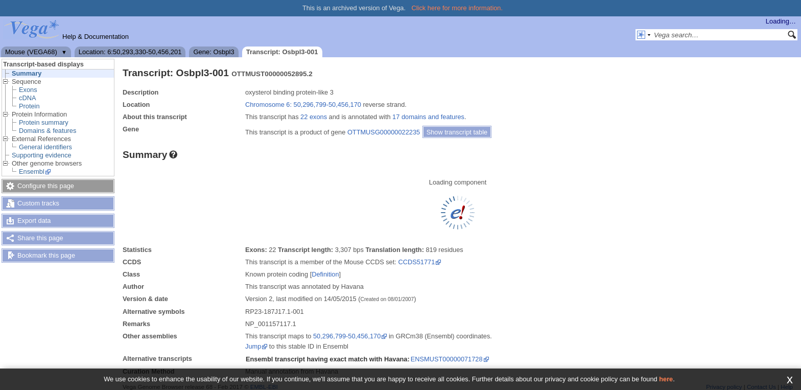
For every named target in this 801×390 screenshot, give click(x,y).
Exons (28, 90)
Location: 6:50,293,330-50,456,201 (130, 52)
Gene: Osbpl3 (213, 52)
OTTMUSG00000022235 (383, 132)
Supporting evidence (42, 155)
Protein (29, 106)
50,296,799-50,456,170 (347, 336)
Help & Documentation (95, 36)
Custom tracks (38, 203)
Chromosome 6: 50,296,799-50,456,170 (303, 104)
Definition (325, 274)
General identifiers (45, 147)
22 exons (313, 117)
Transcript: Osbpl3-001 (282, 52)
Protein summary (43, 122)
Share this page (40, 238)
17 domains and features (428, 117)
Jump (253, 346)
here (666, 379)
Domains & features (47, 130)
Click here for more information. (457, 8)
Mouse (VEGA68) (31, 52)
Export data (34, 220)
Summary (26, 73)
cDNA (27, 98)
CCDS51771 (416, 262)
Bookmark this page (46, 255)
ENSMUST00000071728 (447, 359)
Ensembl (31, 171)
